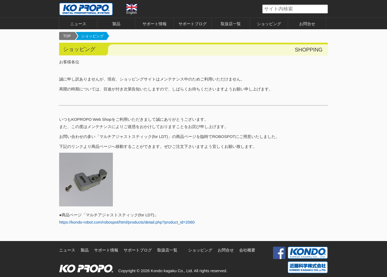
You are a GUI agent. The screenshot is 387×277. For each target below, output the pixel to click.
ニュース (78, 23)
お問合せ (307, 23)
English (131, 9)
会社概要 (247, 250)
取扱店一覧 (231, 23)
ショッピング (269, 23)
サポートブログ (192, 23)
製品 (116, 23)
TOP (67, 36)
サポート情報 (154, 23)
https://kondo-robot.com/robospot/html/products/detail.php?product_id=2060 (127, 222)
